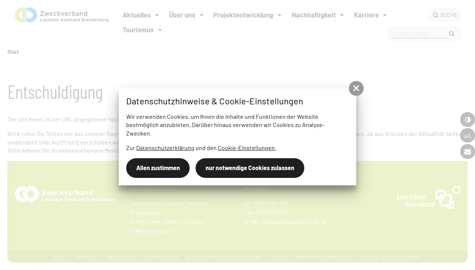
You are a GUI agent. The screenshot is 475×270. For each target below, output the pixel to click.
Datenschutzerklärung (165, 147)
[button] (356, 88)
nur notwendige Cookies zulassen (250, 167)
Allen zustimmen (158, 167)
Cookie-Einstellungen (246, 147)
